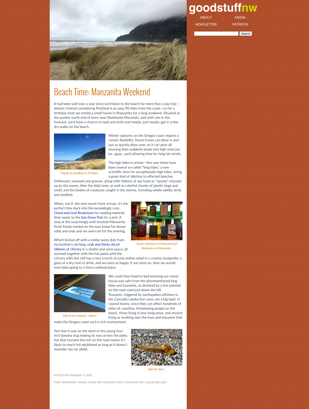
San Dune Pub (92, 217)
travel (82, 382)
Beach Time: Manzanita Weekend (102, 91)
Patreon (240, 24)
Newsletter (206, 24)
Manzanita (69, 382)
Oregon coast (113, 382)
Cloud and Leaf (156, 382)
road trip (95, 382)
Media (240, 17)
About (206, 17)
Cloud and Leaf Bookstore (74, 213)
